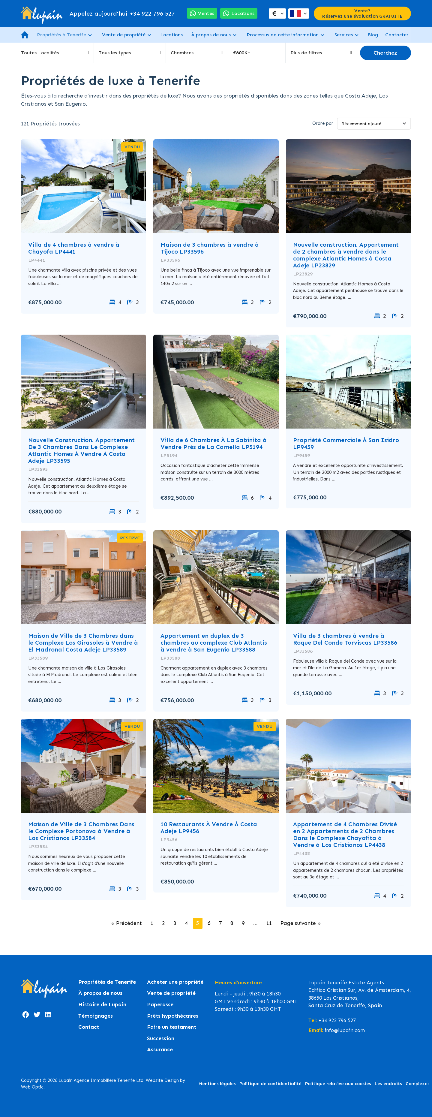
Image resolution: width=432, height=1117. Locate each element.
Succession (160, 1038)
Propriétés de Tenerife (107, 982)
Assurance (160, 1049)
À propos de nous (211, 35)
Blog (373, 35)
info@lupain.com (345, 1030)
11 (269, 923)
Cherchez (386, 53)
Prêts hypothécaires (172, 1016)
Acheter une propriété (175, 982)
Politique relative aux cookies (338, 1083)
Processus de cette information (283, 35)
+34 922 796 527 (122, 13)
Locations (171, 35)
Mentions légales (217, 1083)
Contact (88, 1027)
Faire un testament (171, 1027)
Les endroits (388, 1083)
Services (343, 35)
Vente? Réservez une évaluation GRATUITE (362, 13)
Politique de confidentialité (270, 1083)
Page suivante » (300, 923)
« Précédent (126, 923)
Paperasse (160, 1004)
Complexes (418, 1083)
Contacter (397, 35)
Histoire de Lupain (102, 1004)
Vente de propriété (124, 35)
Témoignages (95, 1016)
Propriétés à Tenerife (61, 35)
